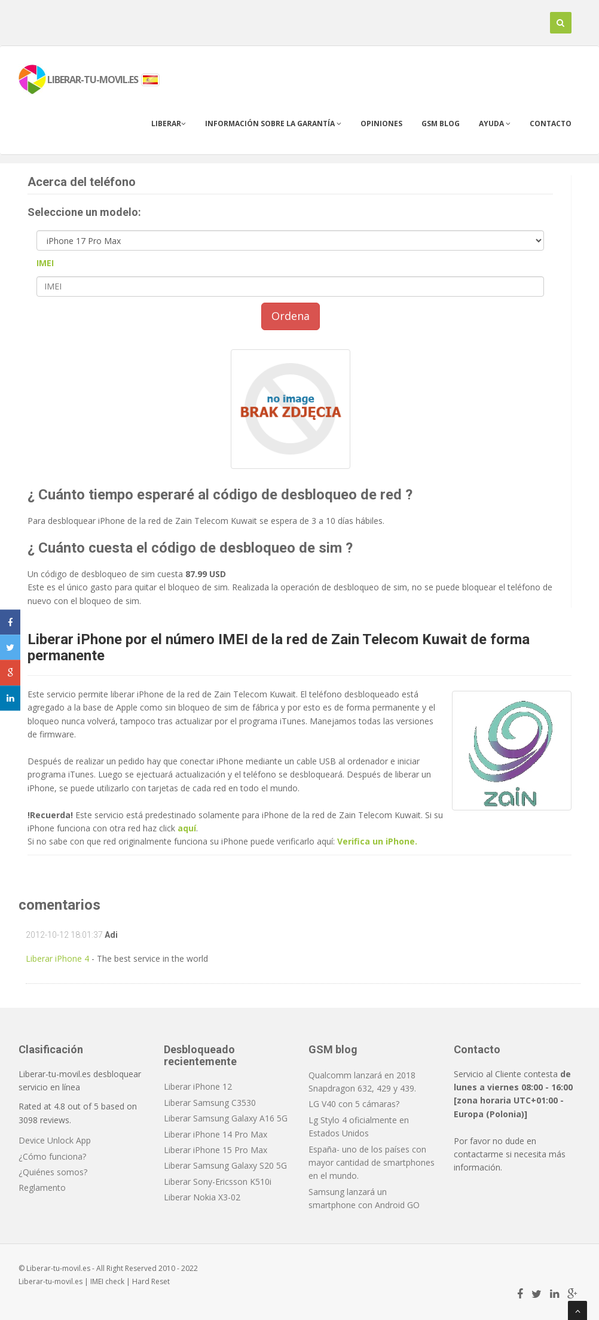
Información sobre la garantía (273, 123)
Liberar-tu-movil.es (50, 1281)
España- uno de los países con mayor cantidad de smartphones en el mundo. (371, 1163)
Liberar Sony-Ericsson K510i (217, 1181)
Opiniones (381, 123)
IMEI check (107, 1281)
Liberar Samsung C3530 (210, 1102)
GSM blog (440, 123)
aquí (187, 828)
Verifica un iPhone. (377, 841)
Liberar (168, 123)
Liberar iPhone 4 (57, 958)
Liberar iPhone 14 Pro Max (215, 1134)
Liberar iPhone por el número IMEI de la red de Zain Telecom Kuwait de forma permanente (278, 647)
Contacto (551, 123)
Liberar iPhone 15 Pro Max (215, 1150)
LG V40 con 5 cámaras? (353, 1103)
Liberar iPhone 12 (198, 1086)
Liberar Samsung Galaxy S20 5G (225, 1165)
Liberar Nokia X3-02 (202, 1197)
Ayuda (495, 123)
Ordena (290, 316)
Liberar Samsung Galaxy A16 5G (226, 1118)
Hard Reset (151, 1281)
